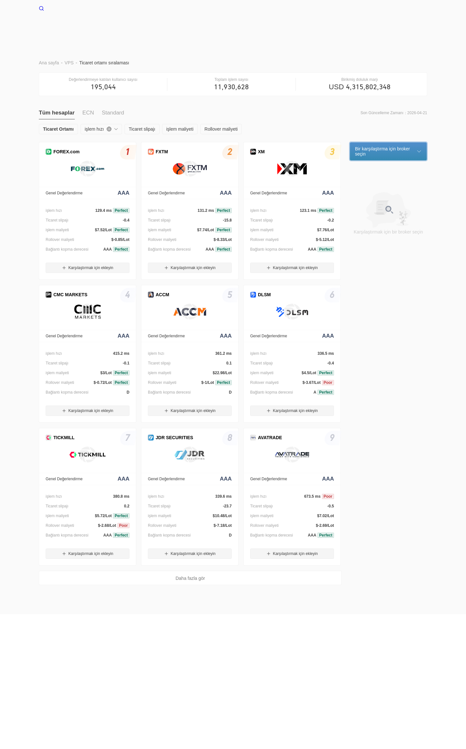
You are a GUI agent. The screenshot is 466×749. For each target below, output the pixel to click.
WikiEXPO (318, 656)
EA (280, 28)
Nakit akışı (372, 28)
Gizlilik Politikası (155, 656)
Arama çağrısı (191, 656)
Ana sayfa (127, 28)
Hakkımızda (51, 656)
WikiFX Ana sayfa (63, 7)
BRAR (179, 28)
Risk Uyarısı (80, 656)
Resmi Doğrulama (284, 656)
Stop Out (255, 28)
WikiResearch (348, 656)
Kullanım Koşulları (116, 656)
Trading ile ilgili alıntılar (322, 28)
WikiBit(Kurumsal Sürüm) (235, 656)
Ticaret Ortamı (216, 28)
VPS (155, 28)
